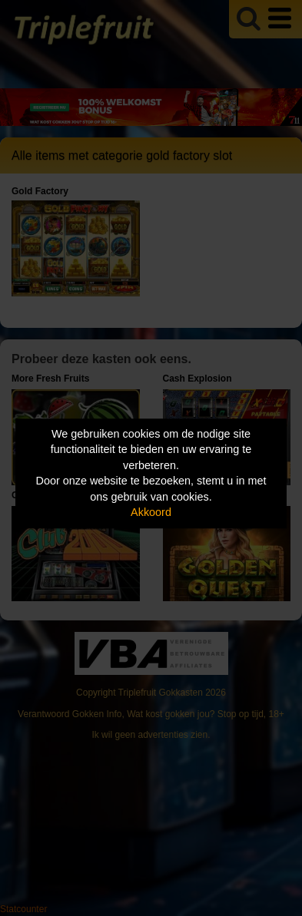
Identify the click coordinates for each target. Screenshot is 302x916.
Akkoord (151, 513)
